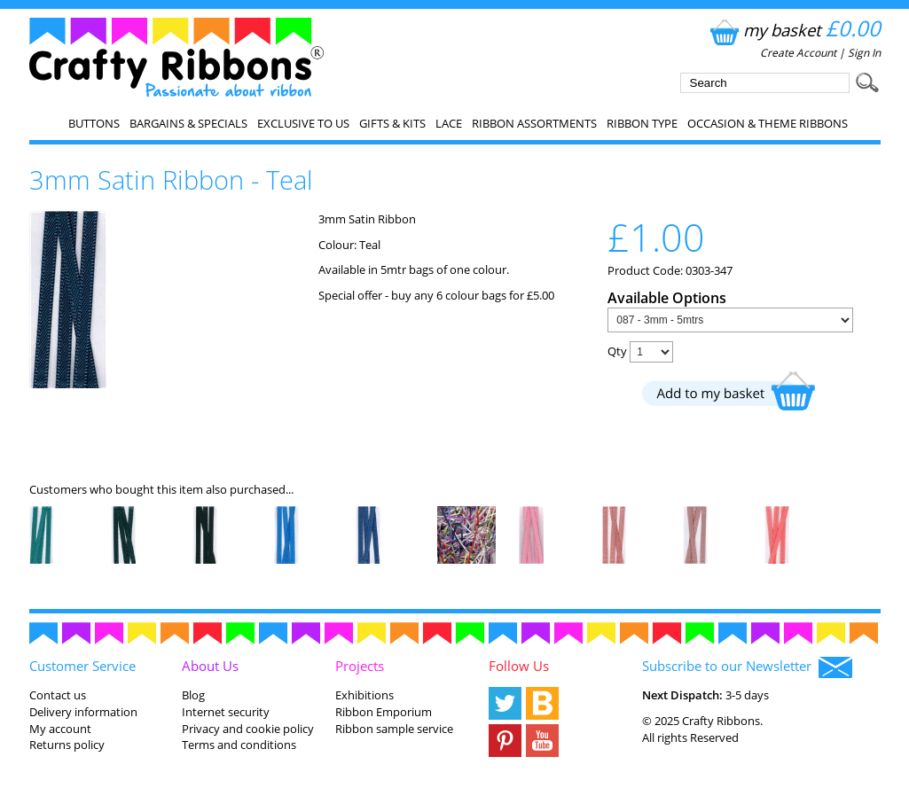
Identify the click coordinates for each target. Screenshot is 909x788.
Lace (448, 123)
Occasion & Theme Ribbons (767, 123)
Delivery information (83, 712)
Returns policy (67, 745)
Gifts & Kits (392, 123)
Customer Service (82, 666)
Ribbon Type (642, 123)
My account (60, 729)
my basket (793, 30)
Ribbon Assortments (534, 123)
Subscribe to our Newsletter (747, 667)
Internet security (226, 712)
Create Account (798, 52)
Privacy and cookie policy (248, 729)
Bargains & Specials (188, 123)
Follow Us (519, 666)
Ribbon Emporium (383, 712)
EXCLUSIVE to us (303, 123)
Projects (359, 666)
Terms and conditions (239, 745)
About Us (210, 666)
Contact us (57, 695)
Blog (193, 695)
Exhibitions (364, 695)
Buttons (94, 123)
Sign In (864, 52)
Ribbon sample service (394, 729)
